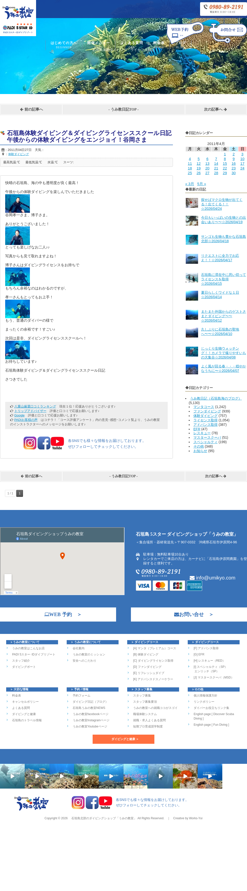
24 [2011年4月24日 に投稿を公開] (242, 168)
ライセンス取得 (205, 420)
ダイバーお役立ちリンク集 (211, 708)
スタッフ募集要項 (145, 701)
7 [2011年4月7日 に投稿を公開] (216, 159)
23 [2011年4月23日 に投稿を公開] (233, 168)
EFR (196, 429)
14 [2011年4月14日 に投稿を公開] (216, 163)
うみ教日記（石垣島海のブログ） (216, 398)
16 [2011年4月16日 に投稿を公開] (233, 163)
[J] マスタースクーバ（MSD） (214, 677)
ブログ (180, 45)
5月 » (201, 184)
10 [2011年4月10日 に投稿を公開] (242, 159)
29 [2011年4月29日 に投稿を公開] (225, 173)
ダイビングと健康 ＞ (125, 739)
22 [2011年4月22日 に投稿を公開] (225, 168)
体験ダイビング (205, 416)
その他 (198, 446)
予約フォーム (81, 695)
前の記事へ (31, 109)
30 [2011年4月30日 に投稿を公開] (233, 173)
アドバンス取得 (205, 425)
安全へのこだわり (84, 660)
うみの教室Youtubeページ (90, 726)
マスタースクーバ (207, 437)
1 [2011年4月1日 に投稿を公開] (225, 154)
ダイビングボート (24, 667)
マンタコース (203, 407)
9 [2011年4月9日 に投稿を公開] (234, 159)
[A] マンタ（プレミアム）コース (154, 648)
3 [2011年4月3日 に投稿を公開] (242, 154)
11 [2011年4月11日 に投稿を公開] (190, 163)
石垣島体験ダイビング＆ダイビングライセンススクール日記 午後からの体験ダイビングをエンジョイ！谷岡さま (92, 136)
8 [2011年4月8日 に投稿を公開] (225, 159)
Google (19, 415)
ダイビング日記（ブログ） (90, 701)
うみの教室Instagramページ (91, 720)
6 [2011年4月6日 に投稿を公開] (207, 159)
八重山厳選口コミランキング (35, 406)
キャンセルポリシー (25, 701)
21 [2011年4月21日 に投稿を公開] (216, 168)
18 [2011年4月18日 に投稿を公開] (190, 168)
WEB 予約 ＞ (60, 614)
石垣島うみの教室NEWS (89, 708)
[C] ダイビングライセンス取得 (153, 660)
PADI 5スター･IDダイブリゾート (33, 654)
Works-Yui (195, 824)
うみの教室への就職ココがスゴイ (155, 708)
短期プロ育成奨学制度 (148, 726)
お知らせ (200, 451)
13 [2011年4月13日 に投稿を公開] (207, 163)
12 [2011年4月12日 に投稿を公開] (199, 163)
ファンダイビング (207, 411)
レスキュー (202, 433)
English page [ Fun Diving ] (211, 724)
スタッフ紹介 (21, 660)
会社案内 (78, 648)
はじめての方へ (64, 45)
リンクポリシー (204, 701)
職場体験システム (145, 714)
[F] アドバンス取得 (206, 648)
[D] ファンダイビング (147, 667)
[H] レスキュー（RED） (209, 660)
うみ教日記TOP (124, 109)
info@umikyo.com (212, 577)
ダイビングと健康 (24, 714)
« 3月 (189, 184)
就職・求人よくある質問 (149, 720)
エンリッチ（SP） (206, 671)
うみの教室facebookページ (90, 714)
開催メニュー (98, 45)
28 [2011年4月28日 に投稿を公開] (216, 173)
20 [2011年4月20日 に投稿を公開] (207, 168)
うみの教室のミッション (89, 654)
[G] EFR (199, 654)
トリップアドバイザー (30, 411)
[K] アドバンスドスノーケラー (153, 679)
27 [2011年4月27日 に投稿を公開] (207, 173)
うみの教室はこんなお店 (28, 648)
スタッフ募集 (142, 695)
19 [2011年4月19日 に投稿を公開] (199, 168)
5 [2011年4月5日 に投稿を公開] (199, 159)
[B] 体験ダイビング (145, 654)
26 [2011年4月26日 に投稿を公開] (199, 173)
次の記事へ (215, 109)
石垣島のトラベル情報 (27, 720)
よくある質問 (131, 45)
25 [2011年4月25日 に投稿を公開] (190, 173)
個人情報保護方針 (205, 695)
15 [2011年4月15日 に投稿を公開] (225, 163)
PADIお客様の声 (26, 420)
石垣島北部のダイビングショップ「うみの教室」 (104, 824)
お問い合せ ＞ (191, 614)
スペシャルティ (205, 442)
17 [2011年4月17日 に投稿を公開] (242, 163)
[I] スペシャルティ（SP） (210, 667)
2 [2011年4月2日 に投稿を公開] (234, 154)
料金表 (159, 45)
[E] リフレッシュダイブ (148, 673)
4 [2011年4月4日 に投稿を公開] (190, 159)
